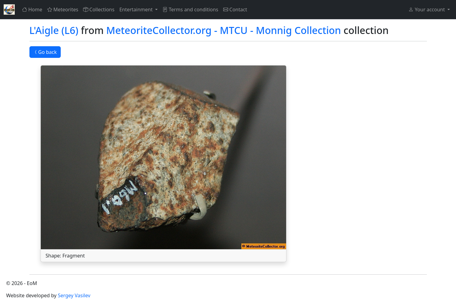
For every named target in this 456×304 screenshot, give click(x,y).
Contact (235, 9)
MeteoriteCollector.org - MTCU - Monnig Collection (223, 30)
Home (32, 9)
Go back (45, 52)
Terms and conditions (190, 9)
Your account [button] (427, 9)
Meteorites (62, 9)
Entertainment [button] (136, 9)
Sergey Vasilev (74, 295)
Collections (98, 9)
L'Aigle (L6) (54, 30)
